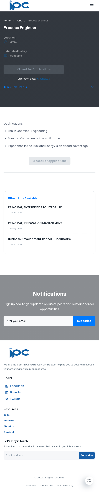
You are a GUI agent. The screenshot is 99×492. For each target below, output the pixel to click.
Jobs (19, 20)
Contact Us (46, 485)
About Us (9, 426)
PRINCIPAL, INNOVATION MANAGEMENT (35, 223)
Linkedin (12, 392)
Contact (9, 432)
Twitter (12, 399)
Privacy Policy (65, 485)
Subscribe (84, 321)
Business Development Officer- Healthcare (39, 239)
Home (7, 20)
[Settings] (89, 480)
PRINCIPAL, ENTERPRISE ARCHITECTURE (35, 207)
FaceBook (14, 386)
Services (9, 420)
